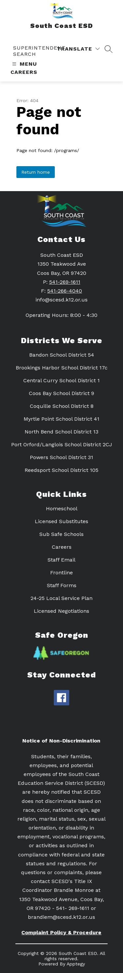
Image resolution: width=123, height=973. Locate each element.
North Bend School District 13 (61, 432)
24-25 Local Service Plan (61, 598)
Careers (23, 72)
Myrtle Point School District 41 (61, 419)
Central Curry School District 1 (61, 380)
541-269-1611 (64, 282)
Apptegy (76, 963)
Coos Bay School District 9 (61, 393)
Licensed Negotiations (61, 611)
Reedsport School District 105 (61, 470)
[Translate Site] (78, 49)
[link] (45, 51)
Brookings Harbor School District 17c (62, 368)
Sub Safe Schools (61, 534)
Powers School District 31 (61, 457)
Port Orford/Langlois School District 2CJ (61, 444)
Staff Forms (61, 585)
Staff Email (61, 560)
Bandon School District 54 (61, 355)
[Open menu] (23, 64)
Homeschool (61, 508)
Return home (35, 172)
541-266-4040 (64, 291)
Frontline (61, 572)
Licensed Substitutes (61, 521)
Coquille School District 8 (61, 406)
